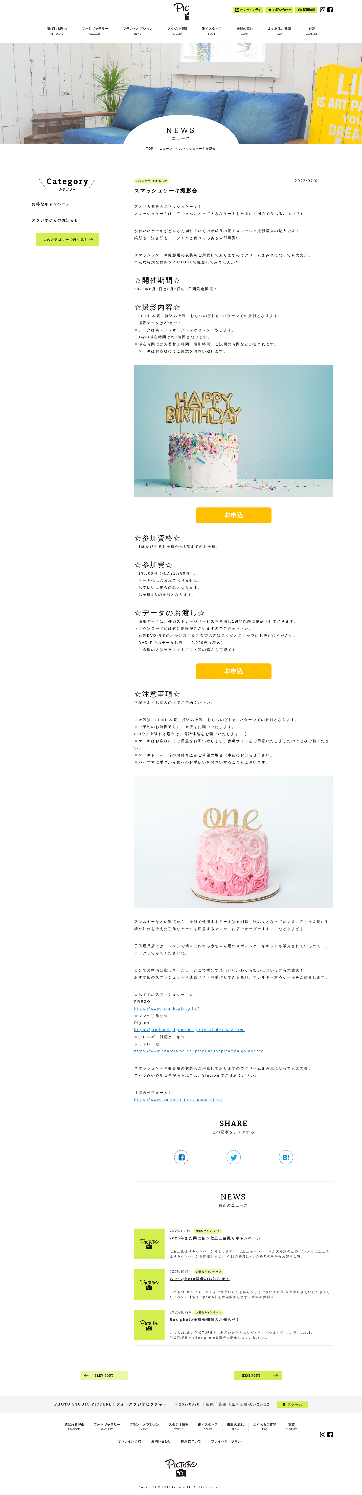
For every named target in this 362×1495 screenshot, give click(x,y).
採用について (191, 1441)
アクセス (294, 1404)
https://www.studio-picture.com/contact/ (178, 1100)
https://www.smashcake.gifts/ (166, 1009)
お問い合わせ (161, 1441)
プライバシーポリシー (227, 1441)
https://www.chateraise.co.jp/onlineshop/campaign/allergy (199, 1051)
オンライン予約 (129, 1441)
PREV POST (104, 1375)
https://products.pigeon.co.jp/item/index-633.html (189, 1030)
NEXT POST (251, 1375)
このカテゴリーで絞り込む (65, 239)
